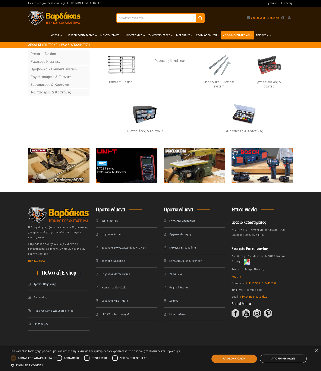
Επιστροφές (41, 324)
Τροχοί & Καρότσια (114, 260)
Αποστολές (40, 297)
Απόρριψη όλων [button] (283, 358)
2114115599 (269, 283)
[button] (95, 365)
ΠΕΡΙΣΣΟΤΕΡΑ (36, 260)
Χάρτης (236, 276)
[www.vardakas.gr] (54, 17)
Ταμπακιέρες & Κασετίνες (243, 131)
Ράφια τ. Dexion (120, 82)
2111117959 (253, 283)
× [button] (316, 351)
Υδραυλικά (176, 274)
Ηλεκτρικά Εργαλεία (114, 287)
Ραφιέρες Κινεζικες (170, 61)
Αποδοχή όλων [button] (234, 358)
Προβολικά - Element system (219, 84)
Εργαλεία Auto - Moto (115, 300)
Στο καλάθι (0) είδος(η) (266, 17)
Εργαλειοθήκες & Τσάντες (268, 84)
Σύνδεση (286, 3)
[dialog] (160, 358)
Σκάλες (173, 300)
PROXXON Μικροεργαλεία (117, 314)
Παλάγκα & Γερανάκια (182, 247)
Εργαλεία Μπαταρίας (182, 221)
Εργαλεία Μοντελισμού (116, 274)
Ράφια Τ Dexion (178, 287)
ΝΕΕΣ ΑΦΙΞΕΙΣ (93, 3)
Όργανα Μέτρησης (181, 234)
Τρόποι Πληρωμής (45, 284)
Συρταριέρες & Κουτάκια (145, 131)
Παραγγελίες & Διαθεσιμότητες (53, 310)
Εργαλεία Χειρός (112, 234)
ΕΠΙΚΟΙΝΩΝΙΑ (75, 3)
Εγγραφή (272, 3)
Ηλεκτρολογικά (178, 314)
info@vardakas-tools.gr (51, 3)
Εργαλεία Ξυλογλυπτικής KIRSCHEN (124, 247)
